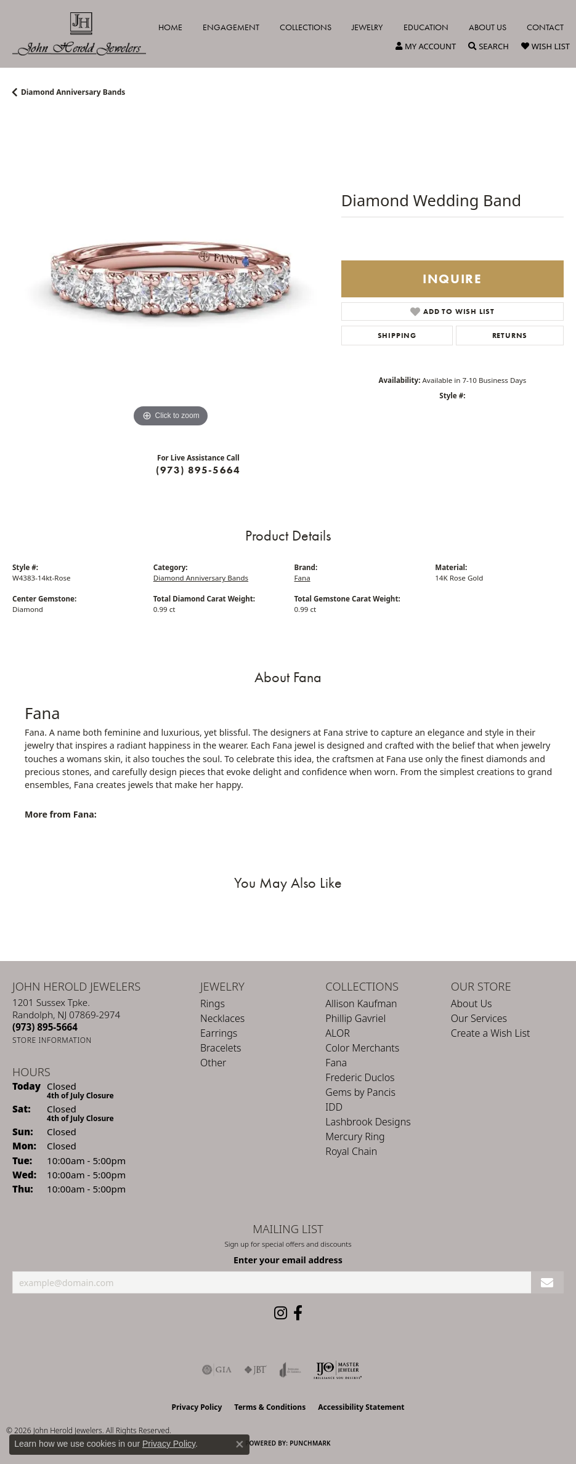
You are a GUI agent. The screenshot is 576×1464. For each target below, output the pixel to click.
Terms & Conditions (270, 1407)
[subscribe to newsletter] (547, 1282)
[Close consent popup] (239, 1444)
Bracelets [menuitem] (220, 1048)
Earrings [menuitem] (218, 1033)
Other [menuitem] (213, 1062)
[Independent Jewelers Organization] (338, 1370)
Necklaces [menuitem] (222, 1018)
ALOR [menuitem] (337, 1033)
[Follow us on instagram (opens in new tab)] (280, 1313)
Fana (302, 577)
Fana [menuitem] (336, 1062)
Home (170, 27)
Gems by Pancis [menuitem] (360, 1092)
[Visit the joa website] (290, 1370)
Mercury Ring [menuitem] (354, 1136)
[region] (170, 272)
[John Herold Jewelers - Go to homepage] (85, 33)
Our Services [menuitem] (479, 1018)
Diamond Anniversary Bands (73, 92)
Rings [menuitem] (212, 1003)
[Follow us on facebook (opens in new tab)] (297, 1313)
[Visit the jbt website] (255, 1370)
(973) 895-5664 (198, 470)
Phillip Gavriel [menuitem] (355, 1018)
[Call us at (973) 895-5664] (45, 1027)
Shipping (397, 335)
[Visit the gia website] (217, 1370)
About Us (487, 27)
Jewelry (367, 27)
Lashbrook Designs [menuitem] (367, 1121)
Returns (510, 335)
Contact (545, 27)
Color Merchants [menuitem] (362, 1048)
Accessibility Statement (361, 1407)
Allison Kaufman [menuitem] (361, 1003)
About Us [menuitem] (471, 1003)
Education (426, 27)
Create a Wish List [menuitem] (490, 1033)
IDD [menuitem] (334, 1107)
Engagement (231, 27)
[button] (425, 46)
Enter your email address (288, 1260)
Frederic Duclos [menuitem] (359, 1077)
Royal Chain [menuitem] (351, 1151)
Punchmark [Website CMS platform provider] (310, 1443)
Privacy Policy (197, 1407)
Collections (305, 27)
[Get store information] (52, 1040)
